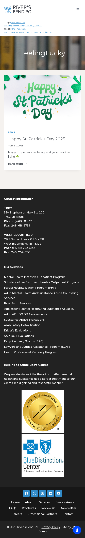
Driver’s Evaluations (17, 330)
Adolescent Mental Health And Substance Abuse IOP (40, 308)
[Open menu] (78, 9)
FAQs (12, 508)
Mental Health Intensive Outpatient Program (34, 277)
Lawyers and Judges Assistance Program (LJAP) (37, 346)
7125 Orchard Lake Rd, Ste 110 (24, 239)
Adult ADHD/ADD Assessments (25, 314)
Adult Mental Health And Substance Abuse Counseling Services (41, 296)
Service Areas (65, 502)
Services (44, 502)
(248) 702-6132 (18, 29)
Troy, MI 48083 (14, 217)
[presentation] (42, 101)
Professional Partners (42, 514)
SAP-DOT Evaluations (19, 336)
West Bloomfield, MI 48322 (22, 243)
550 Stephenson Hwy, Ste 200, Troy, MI (23, 25)
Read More (17, 164)
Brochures (29, 508)
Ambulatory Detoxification (22, 325)
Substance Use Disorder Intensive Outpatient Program (41, 282)
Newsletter (68, 508)
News (11, 132)
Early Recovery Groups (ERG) (23, 341)
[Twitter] (34, 493)
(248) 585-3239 (17, 22)
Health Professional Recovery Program (30, 352)
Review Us (48, 508)
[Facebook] (26, 493)
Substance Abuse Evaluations (24, 319)
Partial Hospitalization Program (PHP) (30, 287)
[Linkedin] (50, 493)
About (29, 502)
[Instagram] (42, 493)
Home (15, 502)
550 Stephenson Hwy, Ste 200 (24, 212)
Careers (16, 514)
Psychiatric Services (17, 303)
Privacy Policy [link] (51, 527)
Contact (68, 514)
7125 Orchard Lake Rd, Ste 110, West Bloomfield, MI (28, 32)
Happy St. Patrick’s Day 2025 (36, 138)
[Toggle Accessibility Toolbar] (77, 530)
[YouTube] (58, 493)
